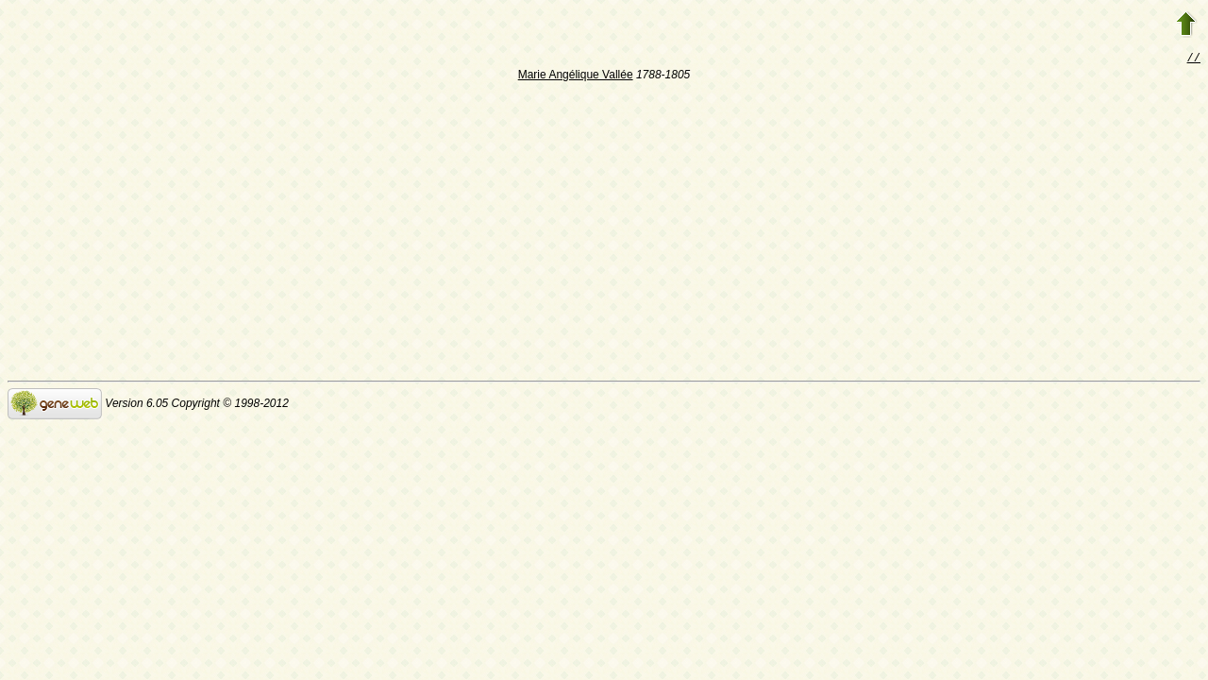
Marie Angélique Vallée (575, 76)
